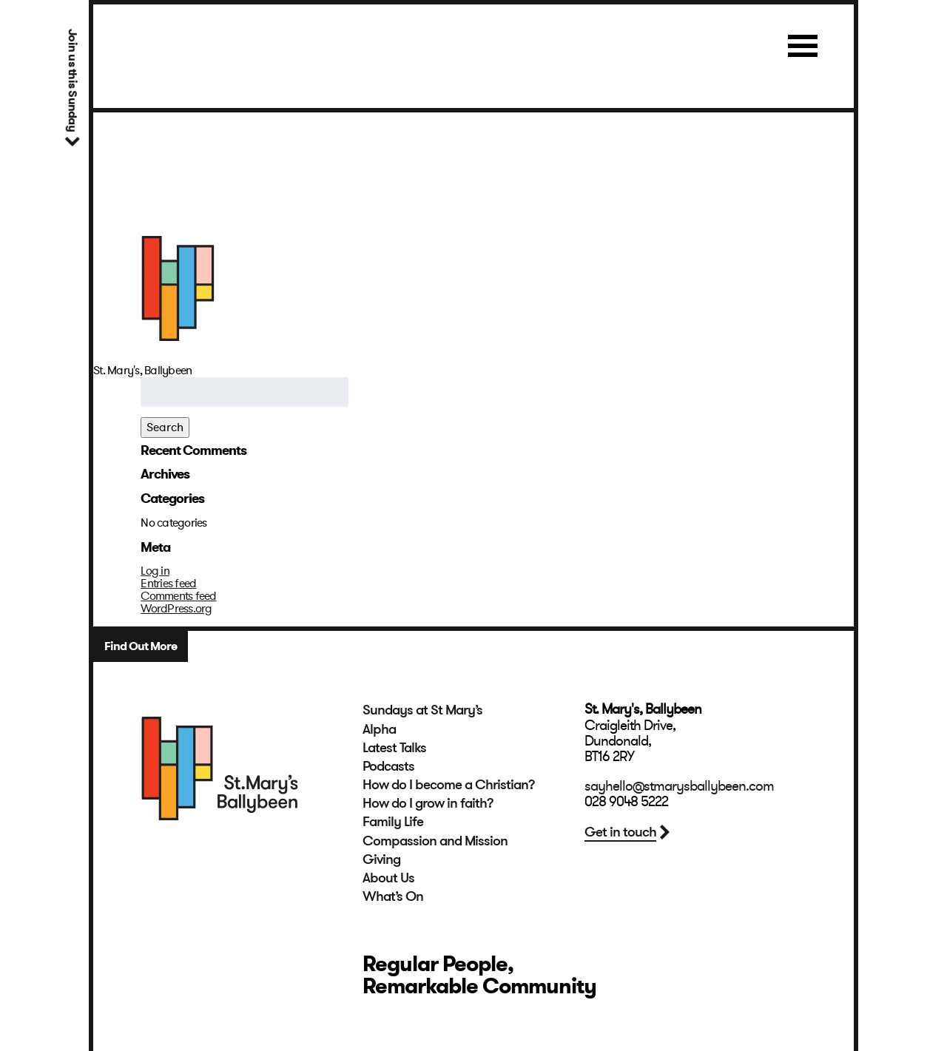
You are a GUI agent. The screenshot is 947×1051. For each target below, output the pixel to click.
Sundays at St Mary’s (422, 710)
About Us (388, 878)
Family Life (393, 822)
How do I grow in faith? (428, 803)
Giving (381, 859)
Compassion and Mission (435, 841)
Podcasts (388, 766)
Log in (155, 571)
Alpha (379, 729)
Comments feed (178, 596)
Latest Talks (394, 748)
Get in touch (620, 832)
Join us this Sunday (72, 80)
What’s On (393, 896)
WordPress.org (176, 609)
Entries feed (168, 583)
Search (164, 427)
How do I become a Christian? (449, 785)
